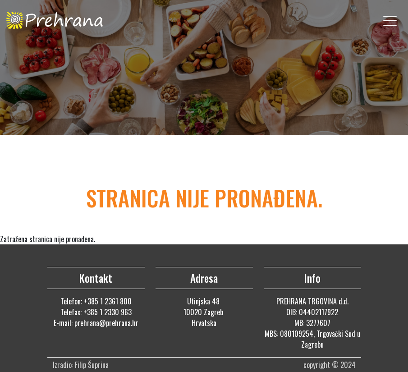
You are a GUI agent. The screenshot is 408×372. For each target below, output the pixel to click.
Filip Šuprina (92, 364)
